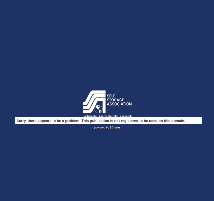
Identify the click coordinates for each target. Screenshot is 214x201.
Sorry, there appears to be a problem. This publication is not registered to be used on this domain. (100, 121)
